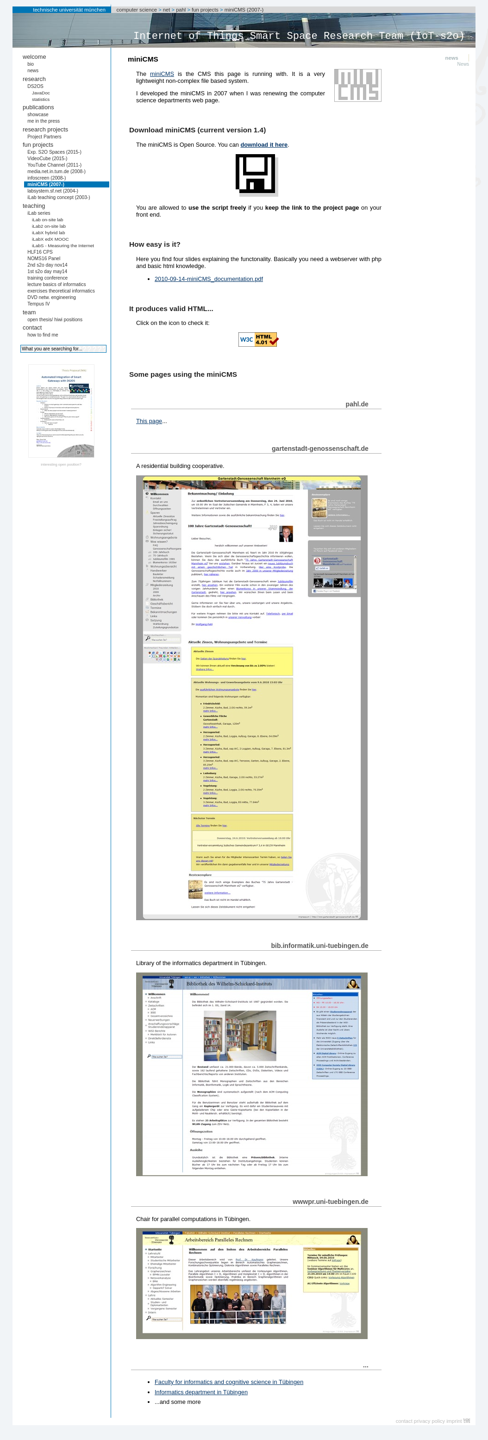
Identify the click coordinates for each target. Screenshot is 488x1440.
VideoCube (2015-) (47, 158)
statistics (41, 99)
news (32, 70)
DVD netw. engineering (51, 297)
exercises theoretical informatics (61, 290)
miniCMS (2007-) (244, 9)
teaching (34, 205)
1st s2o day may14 (47, 271)
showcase (38, 114)
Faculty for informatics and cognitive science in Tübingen (229, 1381)
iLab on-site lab (47, 219)
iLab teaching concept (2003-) (58, 197)
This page (149, 421)
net (166, 9)
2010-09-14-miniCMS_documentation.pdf (209, 278)
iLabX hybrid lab (48, 232)
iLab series (38, 213)
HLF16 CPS (40, 252)
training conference (47, 278)
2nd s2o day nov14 (47, 265)
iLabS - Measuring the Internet (63, 245)
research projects (45, 129)
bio (30, 64)
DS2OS (35, 86)
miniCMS (162, 73)
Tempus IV (38, 303)
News (463, 64)
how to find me (42, 334)
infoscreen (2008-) (46, 178)
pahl (181, 9)
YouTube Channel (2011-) (54, 165)
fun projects (205, 9)
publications (38, 107)
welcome (34, 56)
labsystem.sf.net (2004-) (52, 190)
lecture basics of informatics (56, 284)
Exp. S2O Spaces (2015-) (54, 152)
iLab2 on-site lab (49, 226)
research (34, 78)
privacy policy (429, 1421)
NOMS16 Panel (43, 258)
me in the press (43, 121)
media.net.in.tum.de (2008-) (56, 171)
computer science (136, 9)
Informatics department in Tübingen (201, 1392)
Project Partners (44, 136)
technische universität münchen (69, 9)
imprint (454, 1421)
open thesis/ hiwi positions (54, 319)
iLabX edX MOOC (50, 239)
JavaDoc (41, 92)
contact (32, 327)
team (29, 312)
